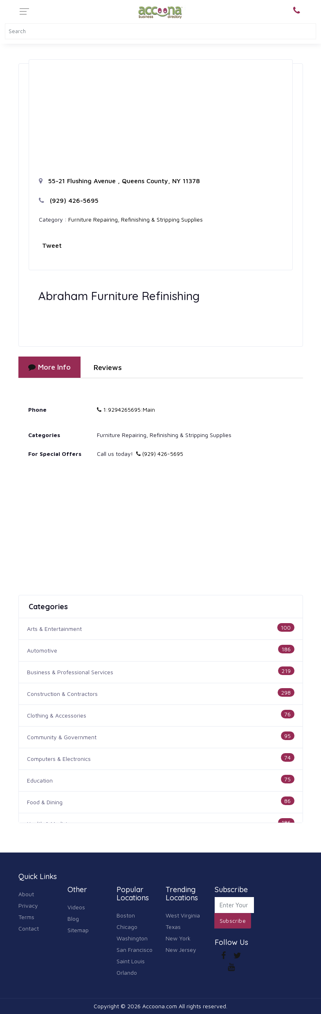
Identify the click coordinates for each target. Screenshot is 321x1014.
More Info (49, 367)
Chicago (127, 926)
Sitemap (78, 930)
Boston (126, 915)
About (26, 894)
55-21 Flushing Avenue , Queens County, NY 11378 (119, 180)
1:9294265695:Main (126, 409)
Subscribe (233, 921)
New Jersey (181, 949)
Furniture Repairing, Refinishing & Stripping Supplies (135, 219)
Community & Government (62, 737)
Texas (173, 926)
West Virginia (183, 915)
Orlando (127, 972)
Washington (132, 938)
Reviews (108, 367)
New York (178, 938)
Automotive (42, 650)
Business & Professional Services (70, 672)
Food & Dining (45, 802)
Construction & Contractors (62, 693)
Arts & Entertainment (54, 628)
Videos (76, 907)
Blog (73, 918)
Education (40, 780)
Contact (28, 928)
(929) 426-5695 (69, 200)
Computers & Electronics (59, 758)
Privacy (28, 905)
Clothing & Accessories (56, 715)
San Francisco (135, 949)
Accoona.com (159, 1006)
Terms (26, 916)
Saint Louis (131, 961)
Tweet (52, 245)
